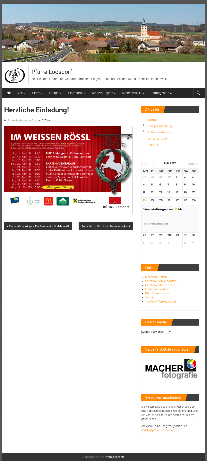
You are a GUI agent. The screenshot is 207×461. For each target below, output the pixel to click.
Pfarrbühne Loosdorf (158, 293)
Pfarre (36, 93)
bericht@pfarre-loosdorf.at (157, 430)
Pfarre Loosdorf (51, 71)
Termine (152, 119)
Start (20, 93)
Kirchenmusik (131, 93)
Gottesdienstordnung (161, 132)
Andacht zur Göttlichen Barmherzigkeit (105, 226)
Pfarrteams (75, 93)
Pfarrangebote (159, 93)
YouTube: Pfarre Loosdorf (160, 301)
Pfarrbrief (153, 144)
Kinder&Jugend (102, 93)
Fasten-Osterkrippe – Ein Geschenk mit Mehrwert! (39, 226)
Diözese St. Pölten (156, 276)
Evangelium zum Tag (160, 126)
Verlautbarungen (158, 138)
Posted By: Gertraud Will (20, 120)
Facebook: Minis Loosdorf (160, 281)
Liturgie (54, 93)
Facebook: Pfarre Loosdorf (161, 285)
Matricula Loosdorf (156, 289)
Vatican (150, 297)
